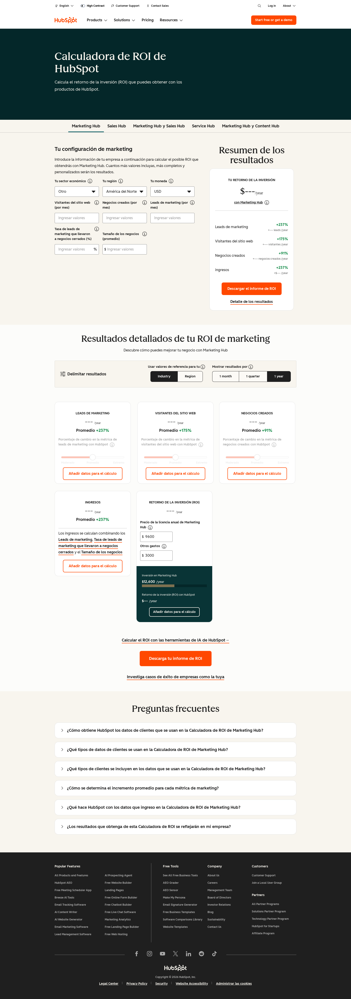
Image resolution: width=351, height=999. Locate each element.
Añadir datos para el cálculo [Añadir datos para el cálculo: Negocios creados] (257, 473)
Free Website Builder (118, 882)
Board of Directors (219, 897)
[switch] (93, 6)
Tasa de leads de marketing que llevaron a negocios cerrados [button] (90, 545)
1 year (278, 376)
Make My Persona (174, 897)
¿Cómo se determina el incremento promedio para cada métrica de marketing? (139, 788)
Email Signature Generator (180, 904)
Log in (272, 5)
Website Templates (175, 926)
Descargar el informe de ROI (251, 289)
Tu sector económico (70, 181)
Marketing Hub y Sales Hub (159, 126)
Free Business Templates (179, 912)
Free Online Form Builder (121, 897)
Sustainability (216, 919)
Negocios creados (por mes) (120, 205)
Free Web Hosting (116, 934)
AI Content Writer (66, 912)
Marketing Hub (86, 126)
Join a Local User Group (267, 882)
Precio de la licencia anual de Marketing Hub (170, 525)
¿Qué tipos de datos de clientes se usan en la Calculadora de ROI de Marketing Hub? (144, 749)
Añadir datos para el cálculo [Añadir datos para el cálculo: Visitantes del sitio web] (175, 473)
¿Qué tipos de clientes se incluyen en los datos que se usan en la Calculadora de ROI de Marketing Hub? (162, 768)
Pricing (148, 20)
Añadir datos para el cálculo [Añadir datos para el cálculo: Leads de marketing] (93, 473)
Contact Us (214, 926)
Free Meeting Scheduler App (73, 890)
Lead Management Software (73, 934)
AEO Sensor (170, 890)
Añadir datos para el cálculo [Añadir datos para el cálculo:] (174, 612)
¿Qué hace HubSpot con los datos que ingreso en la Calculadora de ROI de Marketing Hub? (150, 807)
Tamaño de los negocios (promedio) (121, 236)
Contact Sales (158, 5)
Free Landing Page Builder (122, 926)
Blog (211, 912)
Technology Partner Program (270, 918)
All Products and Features (71, 875)
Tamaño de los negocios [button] (101, 552)
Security (161, 984)
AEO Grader (171, 882)
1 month (226, 376)
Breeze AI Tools (64, 897)
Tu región (110, 181)
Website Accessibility (192, 984)
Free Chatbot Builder (118, 904)
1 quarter (253, 376)
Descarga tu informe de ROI (175, 658)
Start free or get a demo (273, 20)
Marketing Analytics (118, 919)
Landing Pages (114, 890)
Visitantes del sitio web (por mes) (72, 205)
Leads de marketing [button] (75, 539)
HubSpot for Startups (265, 926)
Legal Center (108, 984)
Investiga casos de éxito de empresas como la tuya (175, 676)
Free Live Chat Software (120, 912)
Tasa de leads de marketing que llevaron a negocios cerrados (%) (73, 234)
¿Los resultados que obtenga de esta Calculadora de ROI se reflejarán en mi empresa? (145, 826)
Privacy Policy (136, 984)
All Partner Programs (265, 904)
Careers (213, 882)
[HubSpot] (66, 20)
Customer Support (125, 5)
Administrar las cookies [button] (234, 984)
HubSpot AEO (63, 882)
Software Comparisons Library (182, 919)
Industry (164, 376)
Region (190, 376)
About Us (213, 875)
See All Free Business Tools (180, 875)
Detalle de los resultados (251, 301)
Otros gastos (153, 546)
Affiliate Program (263, 933)
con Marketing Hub (248, 202)
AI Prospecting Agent (118, 875)
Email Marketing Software (71, 926)
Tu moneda (158, 181)
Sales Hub (116, 126)
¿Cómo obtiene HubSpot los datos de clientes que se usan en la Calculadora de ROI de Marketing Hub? (161, 730)
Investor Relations (219, 904)
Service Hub (203, 126)
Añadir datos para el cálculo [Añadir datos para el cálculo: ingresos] (93, 566)
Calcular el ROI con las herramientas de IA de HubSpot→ (175, 640)
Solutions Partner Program (269, 911)
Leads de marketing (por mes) (169, 205)
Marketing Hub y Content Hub (250, 126)
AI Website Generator (68, 919)
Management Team (220, 890)
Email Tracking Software (70, 904)
